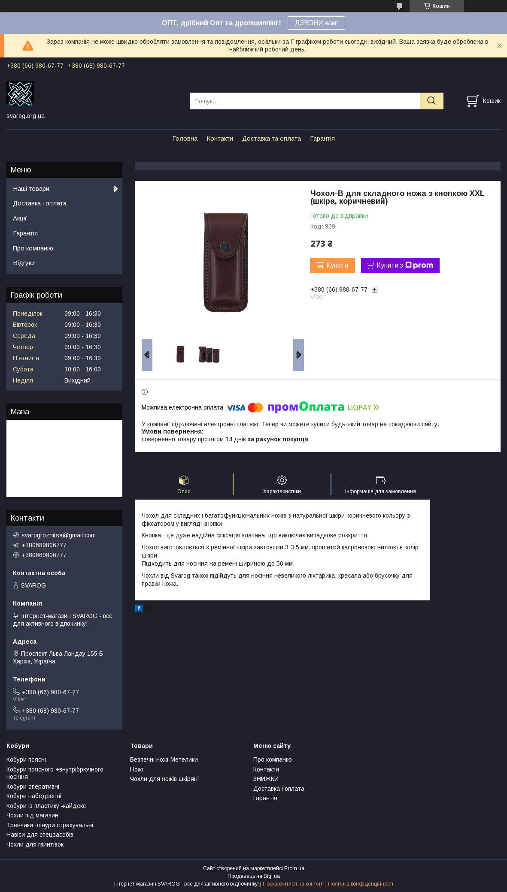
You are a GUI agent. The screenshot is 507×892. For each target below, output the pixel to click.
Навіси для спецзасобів (39, 834)
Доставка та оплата (271, 138)
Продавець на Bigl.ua (254, 876)
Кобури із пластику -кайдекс (46, 805)
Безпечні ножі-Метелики (164, 759)
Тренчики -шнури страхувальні (49, 825)
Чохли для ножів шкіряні (164, 778)
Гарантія (322, 138)
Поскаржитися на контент (293, 884)
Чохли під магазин (32, 815)
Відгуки (24, 262)
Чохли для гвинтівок (35, 844)
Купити (337, 265)
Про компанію (33, 248)
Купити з (404, 265)
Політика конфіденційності (360, 884)
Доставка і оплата (40, 203)
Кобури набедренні (33, 796)
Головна (184, 138)
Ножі (136, 769)
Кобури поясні (26, 759)
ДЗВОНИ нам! (316, 23)
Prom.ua (294, 868)
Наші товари (31, 188)
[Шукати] (431, 101)
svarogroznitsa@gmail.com (58, 535)
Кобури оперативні (32, 786)
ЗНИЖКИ (266, 778)
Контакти (219, 138)
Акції (20, 218)
